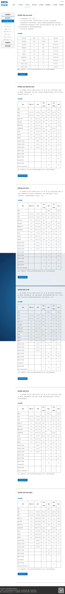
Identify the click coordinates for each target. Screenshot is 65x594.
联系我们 (61, 4)
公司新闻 (41, 4)
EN (62, 1)
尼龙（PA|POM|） (8, 26)
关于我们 (20, 4)
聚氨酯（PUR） (8, 29)
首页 (14, 4)
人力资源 (54, 4)
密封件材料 (7, 18)
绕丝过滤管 (7, 46)
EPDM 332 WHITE (22, 175)
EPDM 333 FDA (22, 277)
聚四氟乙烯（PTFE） (7, 31)
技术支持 (34, 4)
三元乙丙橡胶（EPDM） (8, 21)
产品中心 (27, 4)
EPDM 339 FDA (22, 574)
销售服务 (48, 4)
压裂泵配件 (7, 14)
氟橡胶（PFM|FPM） (8, 37)
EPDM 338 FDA (22, 480)
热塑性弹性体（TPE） (7, 39)
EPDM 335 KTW (22, 378)
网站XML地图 (33, 591)
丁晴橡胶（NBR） (8, 23)
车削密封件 (7, 42)
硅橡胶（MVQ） (7, 34)
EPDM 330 (22, 74)
